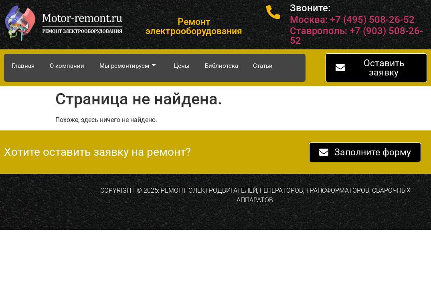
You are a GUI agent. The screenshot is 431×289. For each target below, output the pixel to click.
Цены (182, 65)
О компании (67, 65)
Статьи (263, 65)
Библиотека (221, 65)
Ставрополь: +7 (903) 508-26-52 (356, 35)
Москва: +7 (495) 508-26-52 (352, 19)
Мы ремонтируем (127, 65)
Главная (23, 65)
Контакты (26, 90)
